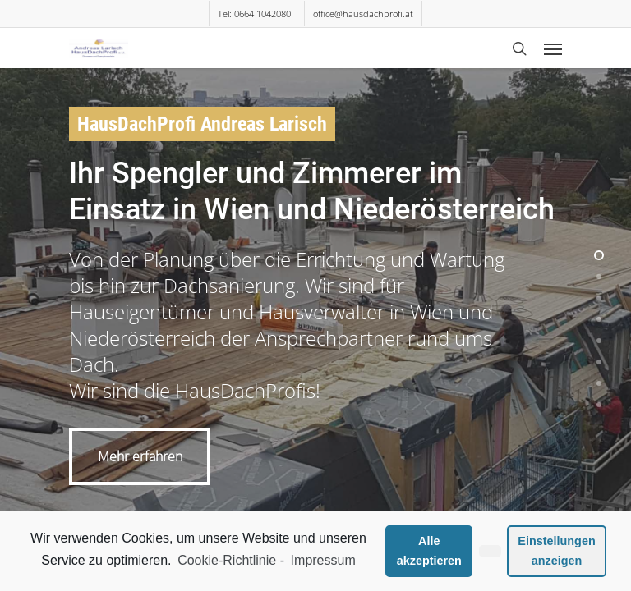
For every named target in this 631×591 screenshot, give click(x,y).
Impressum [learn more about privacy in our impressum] (323, 560)
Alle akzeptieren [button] (429, 550)
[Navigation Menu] (553, 48)
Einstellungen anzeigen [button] (556, 550)
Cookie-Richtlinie (226, 560)
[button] (490, 551)
